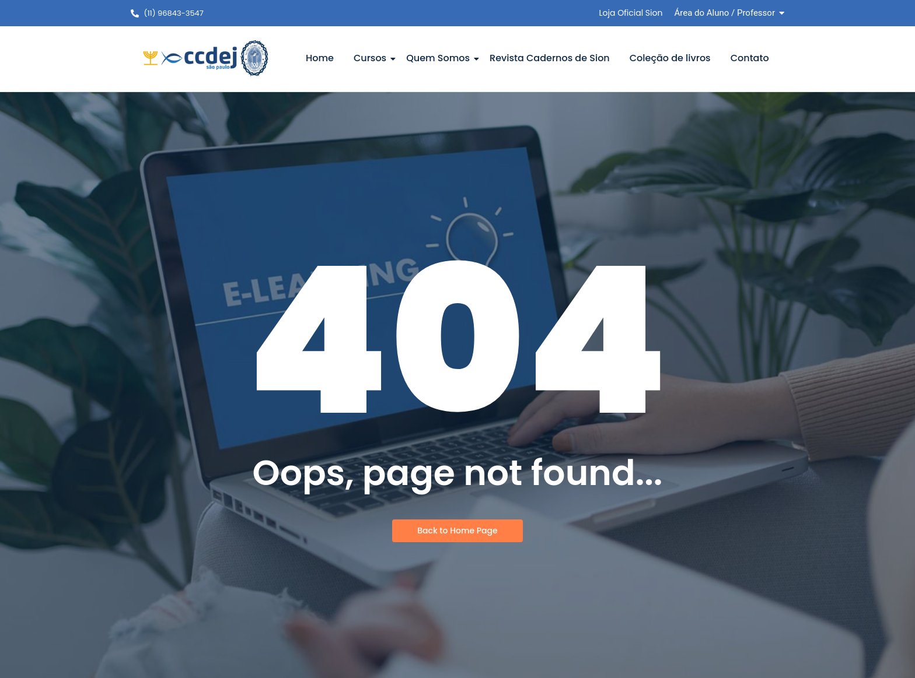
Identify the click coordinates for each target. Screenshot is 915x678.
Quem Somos (440, 58)
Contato (750, 58)
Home (320, 58)
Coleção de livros (670, 58)
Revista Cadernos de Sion (550, 58)
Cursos (372, 58)
